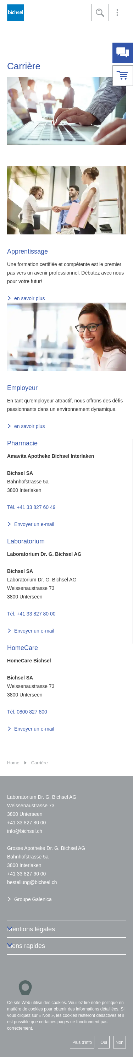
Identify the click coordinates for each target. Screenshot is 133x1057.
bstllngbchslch (32, 882)
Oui (103, 1042)
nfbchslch (24, 831)
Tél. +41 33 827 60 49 (31, 507)
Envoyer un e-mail (34, 524)
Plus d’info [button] (82, 1042)
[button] (117, 12)
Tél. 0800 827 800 (27, 712)
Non (119, 1042)
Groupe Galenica (33, 899)
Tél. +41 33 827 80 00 (31, 614)
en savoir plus (29, 298)
